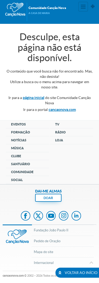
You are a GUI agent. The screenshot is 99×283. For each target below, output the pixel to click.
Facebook (25, 216)
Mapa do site (43, 252)
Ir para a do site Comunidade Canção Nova (49, 100)
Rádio (60, 132)
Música (17, 148)
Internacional (63, 263)
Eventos (18, 124)
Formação (20, 132)
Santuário (20, 164)
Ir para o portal (49, 109)
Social (17, 180)
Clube (16, 156)
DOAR (48, 198)
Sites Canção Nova (92, 6)
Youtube (51, 216)
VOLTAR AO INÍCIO (77, 273)
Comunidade (22, 172)
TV (57, 124)
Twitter (38, 216)
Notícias (18, 140)
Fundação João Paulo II (51, 230)
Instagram (63, 216)
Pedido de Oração (47, 241)
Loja (59, 140)
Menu (83, 6)
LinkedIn (76, 216)
